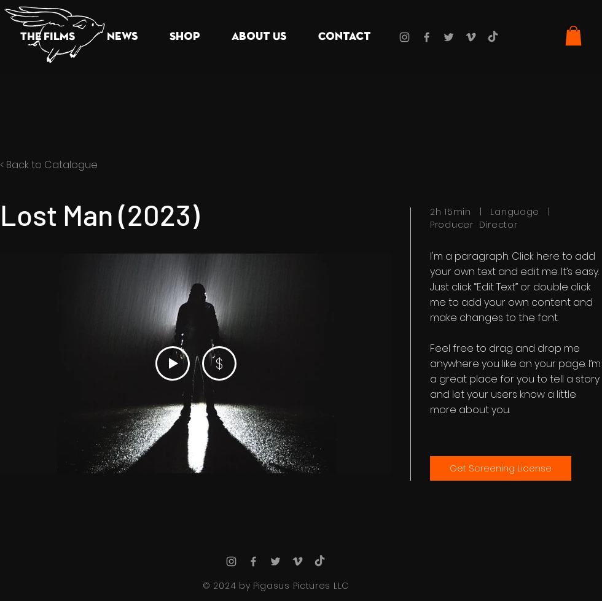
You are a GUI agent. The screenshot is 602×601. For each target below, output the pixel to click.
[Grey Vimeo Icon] (470, 37)
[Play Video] (172, 363)
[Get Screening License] (500, 468)
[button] (47, 37)
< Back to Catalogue (49, 165)
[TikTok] (493, 37)
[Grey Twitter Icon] (448, 37)
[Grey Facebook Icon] (426, 37)
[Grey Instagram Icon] (404, 37)
